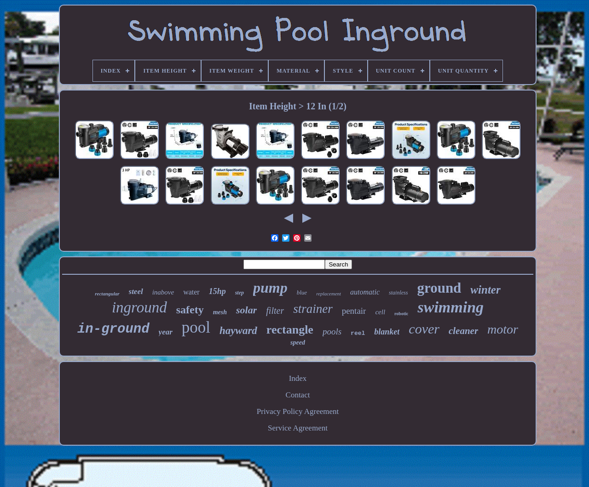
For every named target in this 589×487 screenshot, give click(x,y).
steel (136, 291)
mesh (220, 312)
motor (502, 329)
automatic (365, 292)
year (166, 332)
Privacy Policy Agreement (298, 411)
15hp (217, 291)
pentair (354, 311)
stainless (398, 292)
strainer (313, 309)
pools (332, 331)
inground (139, 307)
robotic (401, 313)
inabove (163, 292)
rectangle (289, 329)
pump (270, 287)
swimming (450, 307)
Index (298, 378)
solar (246, 310)
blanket (386, 331)
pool (196, 327)
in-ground (113, 329)
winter (485, 289)
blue (302, 292)
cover (424, 328)
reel (358, 333)
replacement (328, 293)
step (239, 292)
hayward (238, 330)
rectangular (107, 293)
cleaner (463, 330)
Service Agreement (298, 428)
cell (380, 312)
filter (275, 311)
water (191, 292)
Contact (298, 395)
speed (297, 342)
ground (439, 288)
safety (190, 310)
